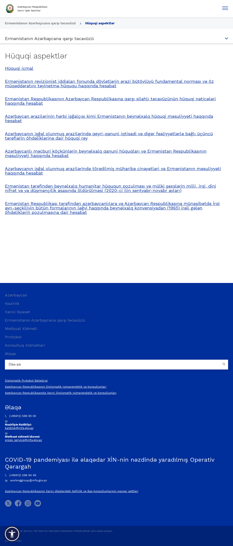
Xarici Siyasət (17, 312)
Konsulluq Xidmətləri (25, 345)
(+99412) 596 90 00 (20, 416)
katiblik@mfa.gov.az (19, 428)
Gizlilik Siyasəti (13, 541)
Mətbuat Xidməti (21, 328)
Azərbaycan (16, 295)
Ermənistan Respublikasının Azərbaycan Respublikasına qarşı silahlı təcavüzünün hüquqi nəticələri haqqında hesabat (110, 101)
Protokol (13, 337)
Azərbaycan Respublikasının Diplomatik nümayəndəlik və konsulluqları (55, 386)
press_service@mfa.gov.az (23, 440)
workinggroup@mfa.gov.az (26, 480)
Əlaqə (10, 353)
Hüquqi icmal (19, 68)
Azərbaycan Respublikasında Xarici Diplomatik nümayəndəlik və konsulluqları (60, 393)
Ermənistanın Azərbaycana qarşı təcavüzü (41, 23)
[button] (12, 534)
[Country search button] (224, 364)
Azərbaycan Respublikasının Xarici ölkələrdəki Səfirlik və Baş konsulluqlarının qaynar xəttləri (71, 491)
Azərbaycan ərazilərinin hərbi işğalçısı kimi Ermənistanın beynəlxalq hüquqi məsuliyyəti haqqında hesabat (109, 118)
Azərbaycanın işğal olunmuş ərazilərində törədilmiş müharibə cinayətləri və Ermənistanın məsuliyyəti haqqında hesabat (113, 170)
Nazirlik (12, 303)
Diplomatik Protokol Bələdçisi (26, 380)
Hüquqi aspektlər (100, 23)
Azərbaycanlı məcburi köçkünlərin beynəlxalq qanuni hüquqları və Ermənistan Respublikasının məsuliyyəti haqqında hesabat (105, 153)
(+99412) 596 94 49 (20, 475)
